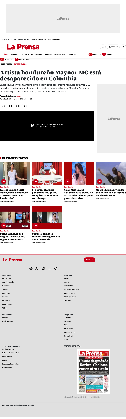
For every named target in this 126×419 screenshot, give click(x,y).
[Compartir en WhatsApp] (3, 106)
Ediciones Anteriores (91, 397)
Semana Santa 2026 (38, 39)
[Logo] (17, 47)
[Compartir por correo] (17, 106)
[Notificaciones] (103, 47)
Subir (89, 260)
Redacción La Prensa (11, 96)
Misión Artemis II (54, 39)
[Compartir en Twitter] (24, 106)
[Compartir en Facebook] (10, 106)
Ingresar (114, 47)
